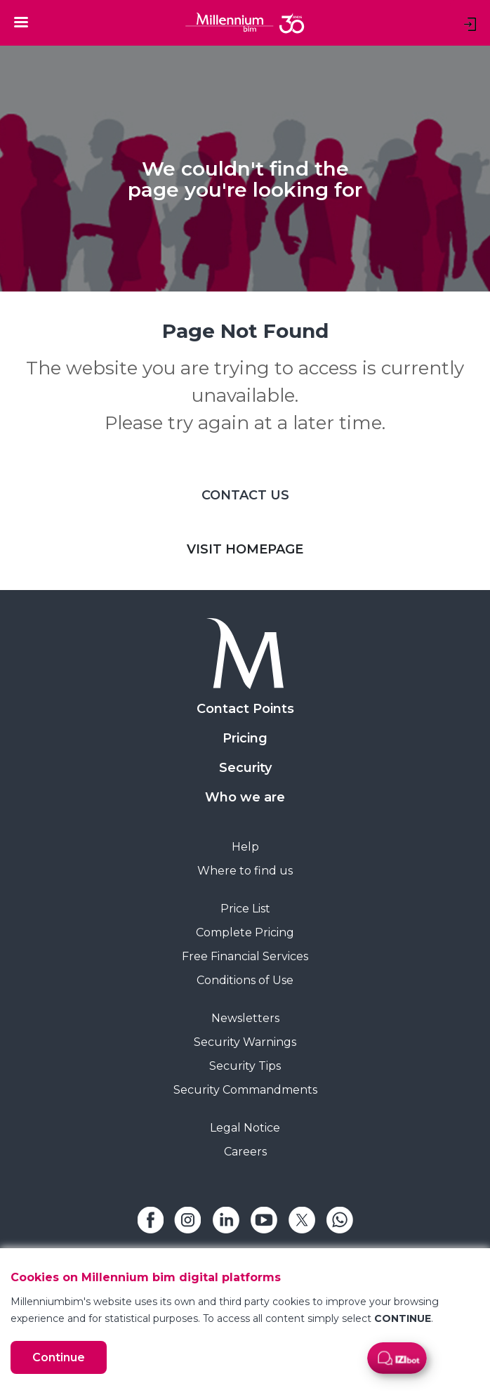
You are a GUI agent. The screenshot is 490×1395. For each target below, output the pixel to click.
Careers (245, 1151)
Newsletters (245, 1018)
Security (245, 767)
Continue (58, 1357)
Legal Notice (245, 1127)
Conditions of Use (245, 980)
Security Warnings (245, 1042)
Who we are (245, 797)
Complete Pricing (245, 932)
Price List (245, 908)
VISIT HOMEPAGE (245, 549)
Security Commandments (245, 1089)
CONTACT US (245, 495)
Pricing (245, 738)
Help (245, 846)
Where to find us (245, 870)
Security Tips (245, 1066)
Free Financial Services (245, 956)
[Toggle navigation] (21, 21)
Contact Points (245, 708)
